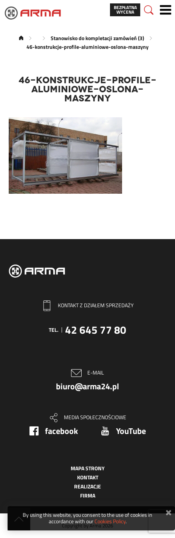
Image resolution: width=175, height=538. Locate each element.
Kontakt (87, 477)
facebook (61, 431)
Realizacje (87, 486)
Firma (87, 495)
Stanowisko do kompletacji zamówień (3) (97, 38)
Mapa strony (88, 468)
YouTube (131, 431)
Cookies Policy (109, 521)
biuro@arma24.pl (87, 386)
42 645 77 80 (95, 330)
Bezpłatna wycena (125, 10)
